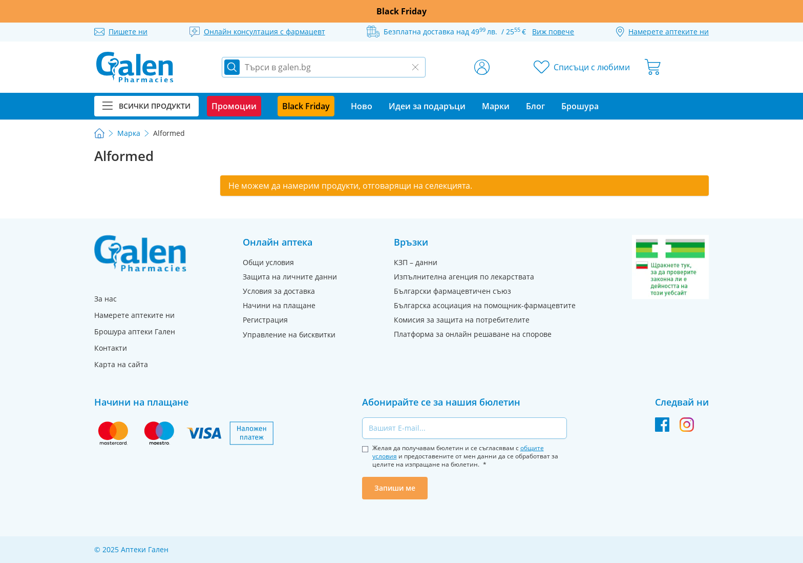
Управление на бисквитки (289, 334)
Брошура (580, 106)
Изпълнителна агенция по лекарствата (464, 277)
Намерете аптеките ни (134, 315)
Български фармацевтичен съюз (452, 291)
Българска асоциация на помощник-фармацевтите (485, 305)
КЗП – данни (415, 262)
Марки (496, 106)
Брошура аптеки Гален (134, 331)
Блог (535, 106)
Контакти (110, 348)
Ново (361, 106)
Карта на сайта (121, 364)
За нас (105, 299)
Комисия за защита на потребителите (462, 320)
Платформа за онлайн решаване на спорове (473, 334)
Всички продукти (146, 106)
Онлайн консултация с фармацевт (264, 31)
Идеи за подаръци (427, 106)
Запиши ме (394, 488)
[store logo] (134, 67)
